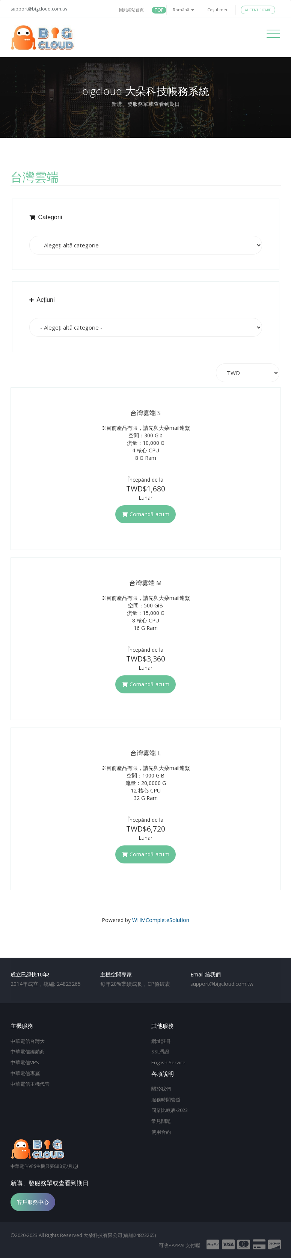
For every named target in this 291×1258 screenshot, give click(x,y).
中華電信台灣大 (28, 1041)
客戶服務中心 (33, 1201)
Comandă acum (145, 514)
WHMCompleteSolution (160, 920)
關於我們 (161, 1088)
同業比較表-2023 (169, 1110)
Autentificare (258, 10)
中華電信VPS (25, 1062)
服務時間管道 (166, 1099)
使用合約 (161, 1131)
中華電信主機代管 (30, 1083)
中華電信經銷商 (28, 1051)
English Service (168, 1062)
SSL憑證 (160, 1051)
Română (183, 9)
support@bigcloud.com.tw (39, 9)
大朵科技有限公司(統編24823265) (119, 1234)
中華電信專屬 (25, 1073)
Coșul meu (218, 9)
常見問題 (161, 1121)
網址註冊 (161, 1041)
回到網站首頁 (131, 9)
